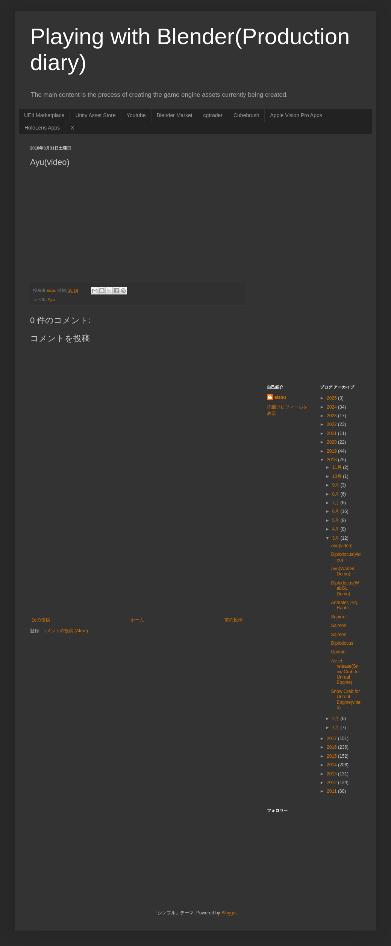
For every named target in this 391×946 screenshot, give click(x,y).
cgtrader (213, 115)
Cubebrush (246, 115)
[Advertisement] (137, 561)
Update (338, 652)
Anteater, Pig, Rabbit (344, 605)
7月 (336, 502)
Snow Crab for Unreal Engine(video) (345, 699)
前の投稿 (233, 620)
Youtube (136, 115)
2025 (332, 398)
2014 (332, 764)
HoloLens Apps (42, 128)
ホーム (137, 620)
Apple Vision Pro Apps (296, 115)
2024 (332, 407)
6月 (336, 511)
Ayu (51, 299)
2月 (336, 718)
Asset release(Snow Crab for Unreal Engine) (345, 671)
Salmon (338, 625)
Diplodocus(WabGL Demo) (345, 588)
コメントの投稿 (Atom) (65, 630)
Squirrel (338, 616)
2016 (332, 747)
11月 (337, 467)
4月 (336, 529)
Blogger (229, 912)
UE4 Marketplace (44, 115)
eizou (280, 397)
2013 (332, 774)
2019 (332, 451)
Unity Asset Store (95, 115)
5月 (336, 520)
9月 (336, 485)
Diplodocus (342, 643)
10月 (337, 476)
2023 (332, 415)
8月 (336, 494)
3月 (336, 538)
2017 (332, 738)
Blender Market (174, 115)
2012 (332, 782)
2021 (332, 433)
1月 (336, 727)
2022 (332, 424)
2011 (332, 791)
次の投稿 (41, 620)
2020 (332, 442)
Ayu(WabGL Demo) (343, 571)
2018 (332, 459)
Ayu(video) (341, 545)
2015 (332, 756)
